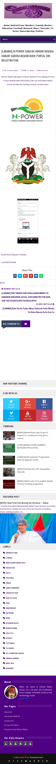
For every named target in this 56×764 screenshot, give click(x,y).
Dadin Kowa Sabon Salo (15, 563)
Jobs (8, 603)
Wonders (10, 668)
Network (10, 613)
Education (10, 568)
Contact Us (9, 720)
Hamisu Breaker (12, 588)
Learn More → (25, 698)
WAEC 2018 (10, 663)
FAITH (8, 573)
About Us (8, 712)
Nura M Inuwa (11, 628)
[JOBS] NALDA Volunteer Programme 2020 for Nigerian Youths (33, 458)
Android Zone (11, 553)
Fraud (8, 583)
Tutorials (10, 643)
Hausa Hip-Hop (12, 593)
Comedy (9, 558)
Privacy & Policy (11, 725)
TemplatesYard (36, 757)
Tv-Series (10, 648)
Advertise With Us (12, 716)
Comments (43, 70)
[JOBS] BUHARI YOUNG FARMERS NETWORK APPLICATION (31, 446)
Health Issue (11, 598)
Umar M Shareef (12, 658)
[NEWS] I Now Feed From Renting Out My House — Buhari (24, 503)
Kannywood (11, 608)
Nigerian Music (12, 623)
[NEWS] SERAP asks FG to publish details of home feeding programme (35, 482)
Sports (9, 638)
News (32, 70)
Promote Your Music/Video (16, 729)
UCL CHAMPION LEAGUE (15, 653)
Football (10, 578)
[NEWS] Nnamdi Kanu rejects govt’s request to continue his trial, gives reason (32, 435)
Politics (9, 633)
